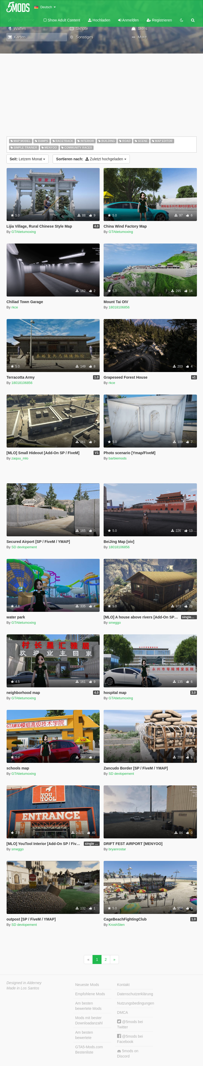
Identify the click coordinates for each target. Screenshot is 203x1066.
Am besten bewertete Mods (88, 1006)
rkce (14, 307)
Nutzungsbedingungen (135, 1003)
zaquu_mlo (19, 458)
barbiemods (118, 458)
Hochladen (99, 20)
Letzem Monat (27, 159)
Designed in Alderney (24, 983)
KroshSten (117, 925)
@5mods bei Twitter (130, 1024)
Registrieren (159, 20)
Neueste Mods (87, 985)
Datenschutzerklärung (135, 994)
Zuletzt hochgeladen (91, 159)
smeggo (115, 623)
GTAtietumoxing (23, 232)
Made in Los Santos (23, 988)
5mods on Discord (127, 1053)
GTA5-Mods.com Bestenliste (89, 1049)
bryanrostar (117, 849)
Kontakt (123, 985)
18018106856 (119, 307)
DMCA (122, 1012)
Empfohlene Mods (90, 994)
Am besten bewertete (84, 1035)
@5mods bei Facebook (130, 1039)
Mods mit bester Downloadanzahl (89, 1020)
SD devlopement (24, 547)
